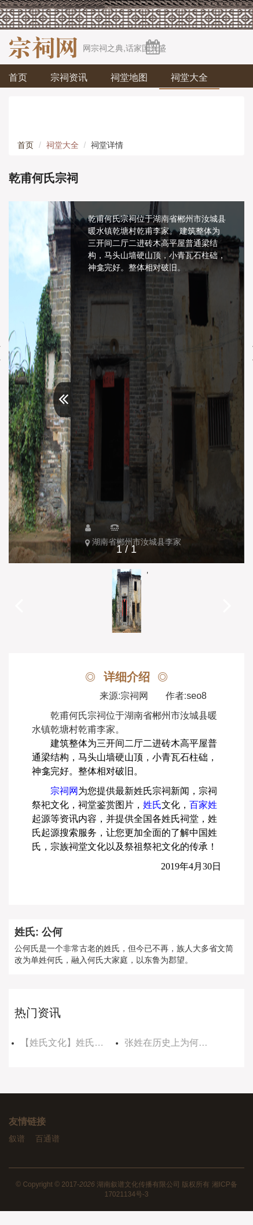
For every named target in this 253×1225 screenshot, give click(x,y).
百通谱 (47, 1138)
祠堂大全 (189, 77)
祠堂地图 (129, 77)
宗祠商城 (38, 127)
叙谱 (17, 1138)
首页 (18, 77)
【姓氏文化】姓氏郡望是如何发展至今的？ (69, 1043)
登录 (230, 150)
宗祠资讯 (68, 77)
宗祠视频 (159, 102)
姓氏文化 (99, 102)
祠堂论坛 (38, 102)
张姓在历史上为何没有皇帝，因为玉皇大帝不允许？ (173, 1043)
